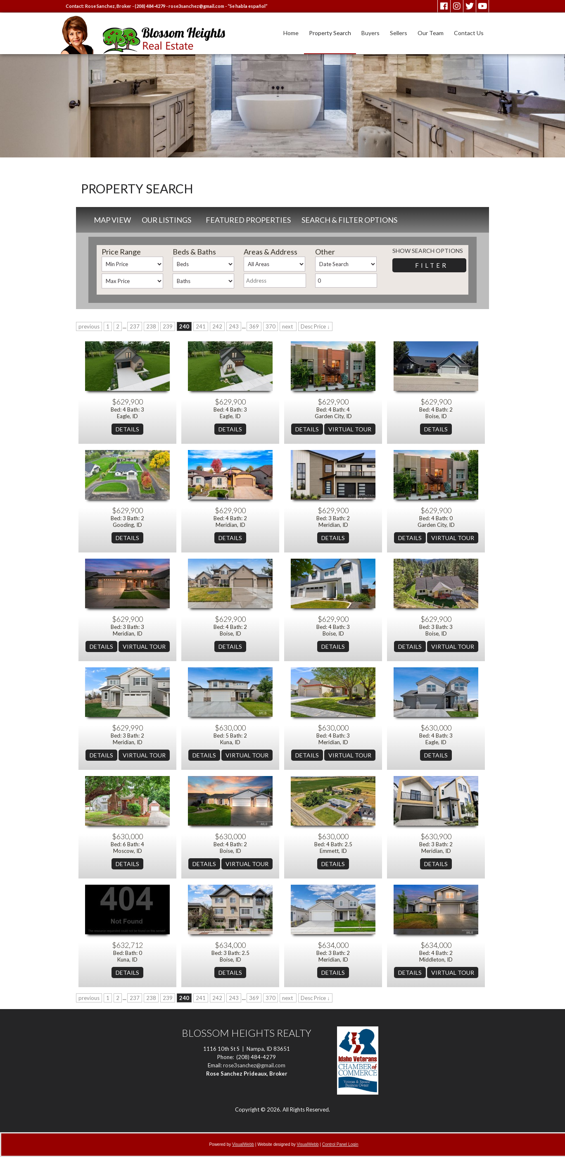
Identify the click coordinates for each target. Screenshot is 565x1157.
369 (254, 326)
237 (135, 326)
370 (270, 326)
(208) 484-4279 (150, 6)
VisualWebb (243, 1144)
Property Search (330, 32)
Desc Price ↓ (315, 326)
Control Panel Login (340, 1144)
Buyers (370, 32)
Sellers (398, 32)
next (288, 326)
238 (151, 326)
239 (168, 326)
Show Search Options (427, 250)
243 (234, 326)
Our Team (431, 32)
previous (89, 326)
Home (291, 32)
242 (217, 326)
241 (201, 326)
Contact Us (469, 32)
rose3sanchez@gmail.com (196, 6)
